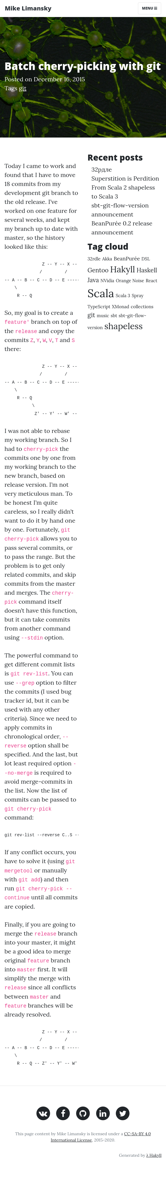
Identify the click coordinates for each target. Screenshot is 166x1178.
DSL (146, 259)
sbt (114, 315)
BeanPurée (127, 258)
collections (142, 306)
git (22, 88)
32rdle (94, 259)
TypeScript (98, 306)
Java (93, 280)
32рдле (101, 169)
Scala (100, 293)
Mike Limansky (28, 8)
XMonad (120, 306)
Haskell (146, 270)
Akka (107, 259)
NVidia (107, 280)
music (103, 315)
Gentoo (98, 270)
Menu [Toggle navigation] (149, 8)
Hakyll (122, 269)
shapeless (123, 326)
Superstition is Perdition (125, 178)
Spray (137, 295)
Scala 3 (123, 295)
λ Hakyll (154, 1155)
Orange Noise (130, 280)
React (151, 280)
